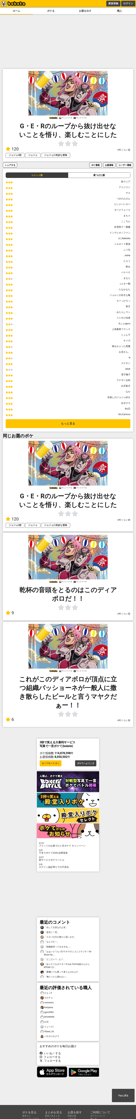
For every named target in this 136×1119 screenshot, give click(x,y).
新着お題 (72, 1116)
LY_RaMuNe (124, 238)
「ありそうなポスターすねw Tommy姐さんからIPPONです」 (65, 966)
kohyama (46, 1007)
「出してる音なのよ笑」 (54, 927)
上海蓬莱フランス (121, 329)
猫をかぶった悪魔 (121, 346)
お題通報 (109, 165)
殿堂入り (26, 1116)
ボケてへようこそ (85, 763)
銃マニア (125, 181)
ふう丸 (126, 249)
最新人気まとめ (52, 1116)
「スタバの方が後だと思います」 (58, 937)
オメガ (126, 340)
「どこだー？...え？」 (52, 959)
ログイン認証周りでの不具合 (68, 865)
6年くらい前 (124, 149)
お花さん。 (124, 352)
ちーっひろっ (123, 300)
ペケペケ (125, 272)
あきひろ (125, 403)
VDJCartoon (124, 414)
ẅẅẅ (127, 369)
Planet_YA (47, 1031)
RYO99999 (47, 1017)
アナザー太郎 (123, 380)
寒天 (128, 306)
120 (12, 149)
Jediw (127, 255)
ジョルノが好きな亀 (120, 295)
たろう (126, 261)
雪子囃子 (125, 374)
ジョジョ (32, 155)
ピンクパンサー (122, 204)
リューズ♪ (47, 1027)
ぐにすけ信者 (123, 317)
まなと (126, 278)
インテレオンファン (120, 232)
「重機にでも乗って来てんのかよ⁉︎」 (60, 972)
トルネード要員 (122, 244)
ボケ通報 (95, 165)
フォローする (50, 1057)
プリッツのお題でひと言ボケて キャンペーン (68, 844)
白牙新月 (125, 386)
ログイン (128, 3)
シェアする (10, 165)
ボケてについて (97, 1116)
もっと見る (68, 423)
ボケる (51, 10)
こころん (125, 221)
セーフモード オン (50, 763)
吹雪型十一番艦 (122, 227)
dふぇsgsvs (124, 323)
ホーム (16, 10)
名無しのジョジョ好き (118, 397)
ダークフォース (122, 210)
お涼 (44, 1022)
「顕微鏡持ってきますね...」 (56, 947)
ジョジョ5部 (15, 155)
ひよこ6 (46, 993)
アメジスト (124, 187)
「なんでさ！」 (49, 942)
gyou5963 (47, 1012)
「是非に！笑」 (49, 932)
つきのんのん (123, 198)
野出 (128, 266)
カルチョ (46, 997)
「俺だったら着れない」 (54, 977)
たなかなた (124, 289)
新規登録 (113, 3)
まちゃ (126, 215)
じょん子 (125, 335)
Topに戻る (123, 1095)
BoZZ (127, 408)
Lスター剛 (125, 283)
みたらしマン (123, 312)
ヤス (128, 193)
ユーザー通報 (124, 165)
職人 (119, 10)
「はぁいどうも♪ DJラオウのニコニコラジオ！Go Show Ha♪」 (66, 953)
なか (128, 391)
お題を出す (85, 10)
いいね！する (50, 1053)
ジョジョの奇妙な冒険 (55, 155)
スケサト (125, 363)
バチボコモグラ (49, 1036)
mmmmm (47, 1002)
